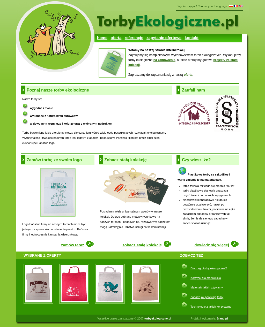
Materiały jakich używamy (206, 287)
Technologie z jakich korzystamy (210, 306)
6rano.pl (222, 318)
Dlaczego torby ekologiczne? (208, 268)
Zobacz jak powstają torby (206, 297)
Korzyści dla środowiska (205, 277)
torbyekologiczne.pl (157, 318)
